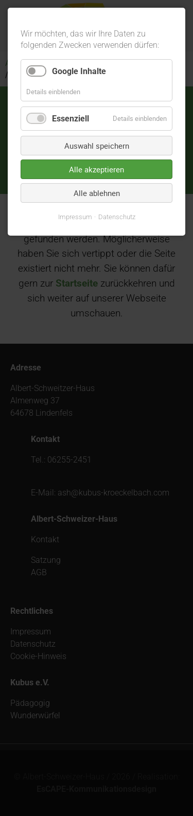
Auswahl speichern (96, 145)
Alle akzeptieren (96, 169)
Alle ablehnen (97, 193)
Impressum (75, 217)
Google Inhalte (79, 71)
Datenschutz (116, 217)
